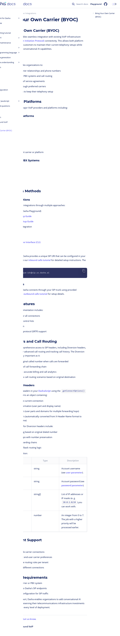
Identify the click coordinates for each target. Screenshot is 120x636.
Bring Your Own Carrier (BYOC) (105, 15)
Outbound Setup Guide (21, 221)
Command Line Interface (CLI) (25, 242)
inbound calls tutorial (39, 260)
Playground (96, 4)
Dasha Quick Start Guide (13, 13)
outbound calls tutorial (35, 293)
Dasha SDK (15, 237)
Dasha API (14, 231)
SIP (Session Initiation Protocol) (28, 40)
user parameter (74, 472)
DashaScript (44, 390)
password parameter (72, 485)
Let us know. (29, 619)
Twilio (9, 120)
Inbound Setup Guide (20, 216)
